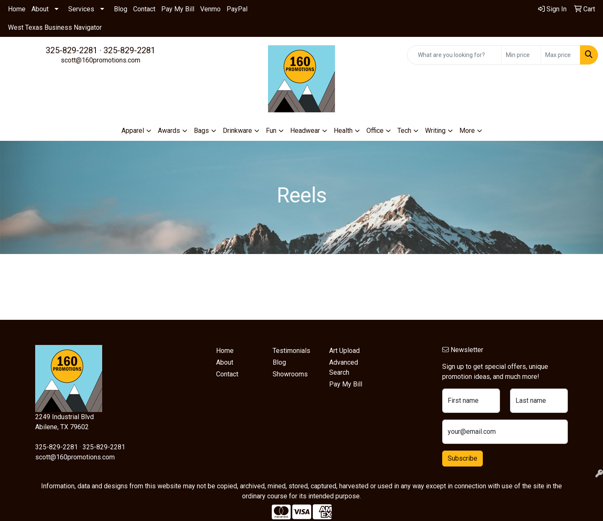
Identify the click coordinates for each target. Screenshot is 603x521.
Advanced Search (343, 367)
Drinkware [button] (237, 131)
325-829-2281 (72, 50)
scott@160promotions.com (100, 60)
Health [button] (343, 131)
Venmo (210, 9)
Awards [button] (169, 131)
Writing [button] (435, 131)
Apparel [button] (132, 131)
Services (81, 9)
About (40, 9)
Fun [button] (271, 131)
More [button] (467, 131)
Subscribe (462, 458)
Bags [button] (201, 131)
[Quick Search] (454, 55)
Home (17, 9)
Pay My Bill (177, 9)
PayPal (237, 9)
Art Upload (344, 351)
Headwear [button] (305, 131)
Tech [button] (404, 131)
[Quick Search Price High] (560, 55)
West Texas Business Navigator (55, 27)
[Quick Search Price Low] (521, 55)
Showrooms (290, 374)
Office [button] (375, 131)
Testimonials (291, 351)
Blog (120, 9)
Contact (144, 9)
